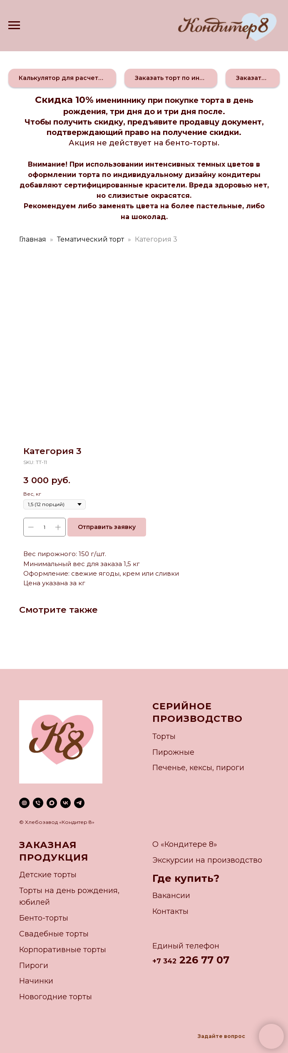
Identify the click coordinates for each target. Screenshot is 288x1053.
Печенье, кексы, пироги (198, 767)
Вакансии (171, 895)
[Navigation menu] (14, 25)
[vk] (65, 803)
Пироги (33, 965)
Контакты (170, 911)
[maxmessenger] (52, 803)
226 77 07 (202, 960)
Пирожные (173, 752)
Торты (164, 736)
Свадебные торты (54, 933)
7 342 (166, 961)
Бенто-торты (43, 918)
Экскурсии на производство (207, 860)
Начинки (36, 981)
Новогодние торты (55, 996)
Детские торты (48, 874)
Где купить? (185, 878)
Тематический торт (90, 239)
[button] (62, 78)
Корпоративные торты (62, 949)
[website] (24, 803)
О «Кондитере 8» (184, 844)
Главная (32, 239)
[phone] (38, 803)
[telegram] (79, 803)
